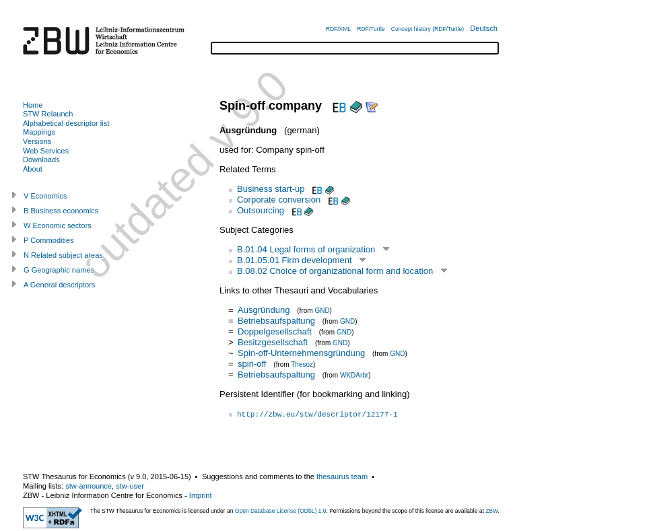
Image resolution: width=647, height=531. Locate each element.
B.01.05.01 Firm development (294, 260)
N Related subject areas (63, 255)
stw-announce (88, 486)
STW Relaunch (48, 114)
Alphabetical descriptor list (66, 123)
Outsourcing (260, 210)
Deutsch (484, 28)
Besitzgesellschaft (273, 342)
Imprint (200, 495)
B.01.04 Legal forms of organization (306, 249)
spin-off (252, 364)
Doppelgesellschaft (275, 331)
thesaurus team (342, 476)
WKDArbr (354, 375)
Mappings (39, 132)
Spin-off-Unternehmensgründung (301, 353)
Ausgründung (264, 310)
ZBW (491, 510)
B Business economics (61, 211)
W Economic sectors (58, 225)
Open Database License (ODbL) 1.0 (281, 510)
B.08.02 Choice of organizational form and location (335, 271)
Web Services (46, 151)
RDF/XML (338, 29)
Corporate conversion (278, 199)
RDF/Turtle (370, 29)
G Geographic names (59, 270)
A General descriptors (59, 285)
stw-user (130, 486)
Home (32, 105)
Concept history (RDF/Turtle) (427, 29)
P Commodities (49, 240)
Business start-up (270, 189)
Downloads (41, 159)
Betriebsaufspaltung (276, 321)
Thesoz (302, 364)
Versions (37, 141)
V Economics (45, 196)
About (32, 169)
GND (321, 310)
